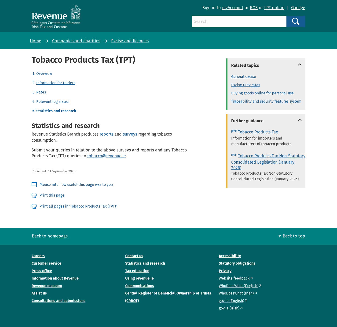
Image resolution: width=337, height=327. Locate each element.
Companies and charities (76, 40)
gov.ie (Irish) (229, 308)
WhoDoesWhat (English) (238, 286)
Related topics (245, 65)
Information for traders (55, 83)
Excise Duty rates (245, 85)
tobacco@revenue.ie (106, 155)
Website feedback (234, 278)
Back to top (294, 236)
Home (35, 40)
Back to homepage (50, 236)
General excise (243, 76)
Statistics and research (145, 263)
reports (106, 134)
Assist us (39, 293)
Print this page (52, 195)
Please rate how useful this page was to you (76, 184)
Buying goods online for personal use (262, 93)
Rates (41, 92)
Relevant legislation (53, 101)
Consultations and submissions (58, 300)
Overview (44, 73)
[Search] (239, 21)
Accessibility (230, 256)
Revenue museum (47, 286)
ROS (254, 7)
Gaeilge (298, 7)
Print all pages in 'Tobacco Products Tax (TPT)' (78, 206)
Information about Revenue (55, 278)
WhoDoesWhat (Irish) (236, 293)
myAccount (232, 7)
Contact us (134, 256)
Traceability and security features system (266, 101)
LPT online (274, 7)
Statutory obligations (237, 263)
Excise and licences (130, 40)
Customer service (46, 263)
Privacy (225, 271)
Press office (42, 271)
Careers (38, 256)
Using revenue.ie (139, 278)
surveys (130, 134)
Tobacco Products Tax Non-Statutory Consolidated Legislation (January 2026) (268, 161)
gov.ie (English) (231, 300)
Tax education (137, 271)
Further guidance (247, 120)
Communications (139, 286)
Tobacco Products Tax (258, 132)
